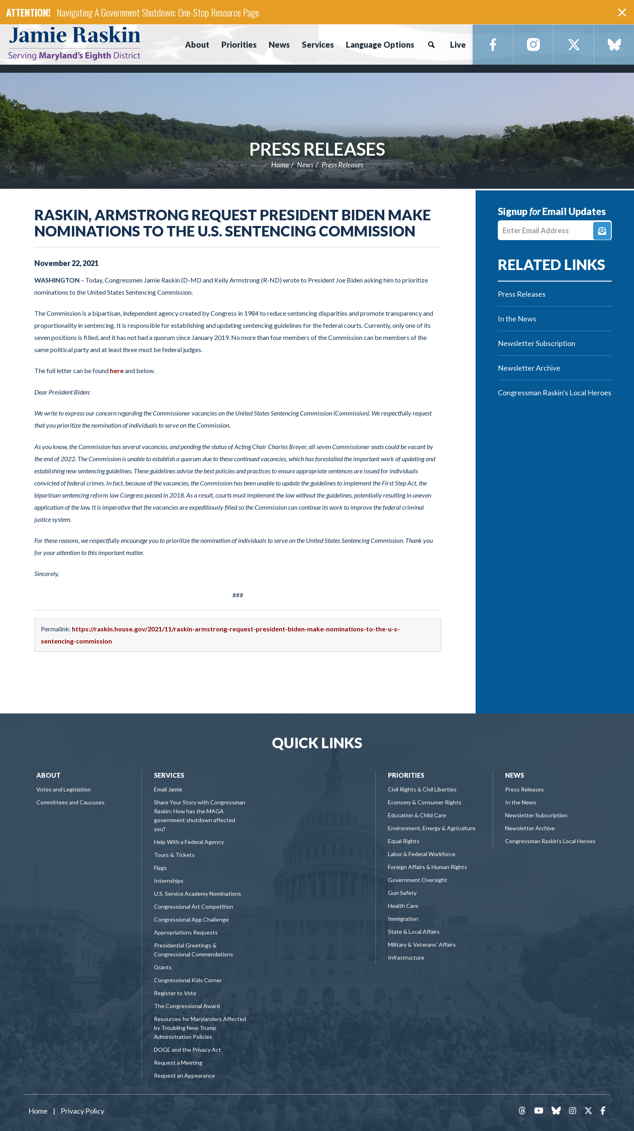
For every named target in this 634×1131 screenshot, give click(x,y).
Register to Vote (175, 993)
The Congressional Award (187, 1005)
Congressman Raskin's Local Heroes (554, 392)
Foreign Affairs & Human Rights (427, 866)
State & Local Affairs (414, 931)
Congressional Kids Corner (188, 980)
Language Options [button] (380, 44)
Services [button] (318, 44)
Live (458, 44)
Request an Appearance (184, 1075)
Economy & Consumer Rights (424, 802)
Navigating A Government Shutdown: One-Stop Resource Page (158, 12)
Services (169, 775)
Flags (160, 867)
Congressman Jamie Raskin (103, 42)
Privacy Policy (82, 1110)
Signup (602, 231)
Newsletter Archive (529, 367)
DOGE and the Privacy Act (187, 1049)
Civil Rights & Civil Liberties (422, 789)
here (117, 370)
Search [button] (431, 44)
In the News (517, 318)
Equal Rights (403, 841)
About (48, 775)
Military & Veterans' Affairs (422, 944)
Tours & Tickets (174, 854)
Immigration (403, 918)
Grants (163, 967)
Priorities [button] (239, 44)
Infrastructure (406, 957)
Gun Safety (402, 892)
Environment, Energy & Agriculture (432, 828)
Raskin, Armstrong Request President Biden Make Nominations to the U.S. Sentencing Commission (232, 223)
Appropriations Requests (186, 932)
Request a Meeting (178, 1062)
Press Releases (317, 148)
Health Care (403, 905)
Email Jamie (168, 789)
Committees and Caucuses (70, 802)
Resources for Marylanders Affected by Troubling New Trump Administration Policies (200, 1027)
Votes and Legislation (63, 789)
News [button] (279, 44)
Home (280, 164)
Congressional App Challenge (191, 919)
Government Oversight (417, 879)
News (305, 164)
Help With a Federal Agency (189, 841)
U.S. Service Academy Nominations (197, 893)
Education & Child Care (417, 815)
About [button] (197, 44)
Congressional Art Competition (193, 906)
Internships (168, 880)
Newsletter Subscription (536, 343)
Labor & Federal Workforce (421, 853)
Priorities (406, 775)
